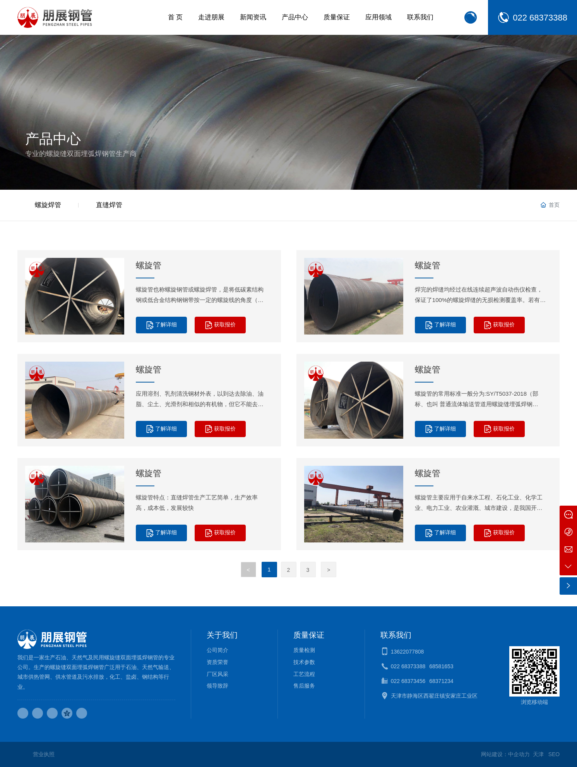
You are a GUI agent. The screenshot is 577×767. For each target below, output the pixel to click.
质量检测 (304, 650)
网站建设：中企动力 (505, 754)
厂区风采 (217, 674)
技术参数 (304, 662)
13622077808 (407, 652)
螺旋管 (148, 265)
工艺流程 (304, 674)
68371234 (441, 681)
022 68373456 (408, 681)
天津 (538, 754)
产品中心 (53, 139)
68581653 (441, 666)
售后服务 (304, 686)
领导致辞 (217, 686)
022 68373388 (540, 17)
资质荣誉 (217, 662)
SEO (554, 754)
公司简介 (217, 650)
